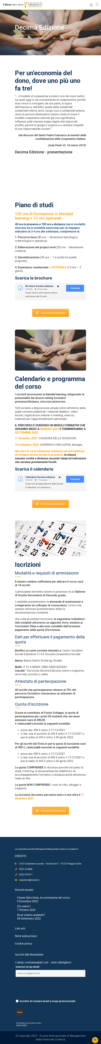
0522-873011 (26, 874)
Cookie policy (23, 943)
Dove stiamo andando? (31, 915)
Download (75, 288)
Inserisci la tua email (28, 966)
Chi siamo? (24, 906)
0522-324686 (26, 869)
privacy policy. (21, 1025)
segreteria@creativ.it (29, 880)
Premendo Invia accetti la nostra (28, 1023)
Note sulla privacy (26, 936)
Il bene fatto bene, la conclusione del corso (43, 897)
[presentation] (37, 990)
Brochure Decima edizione (39, 286)
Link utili (20, 928)
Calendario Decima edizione (40, 477)
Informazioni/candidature (50, 306)
